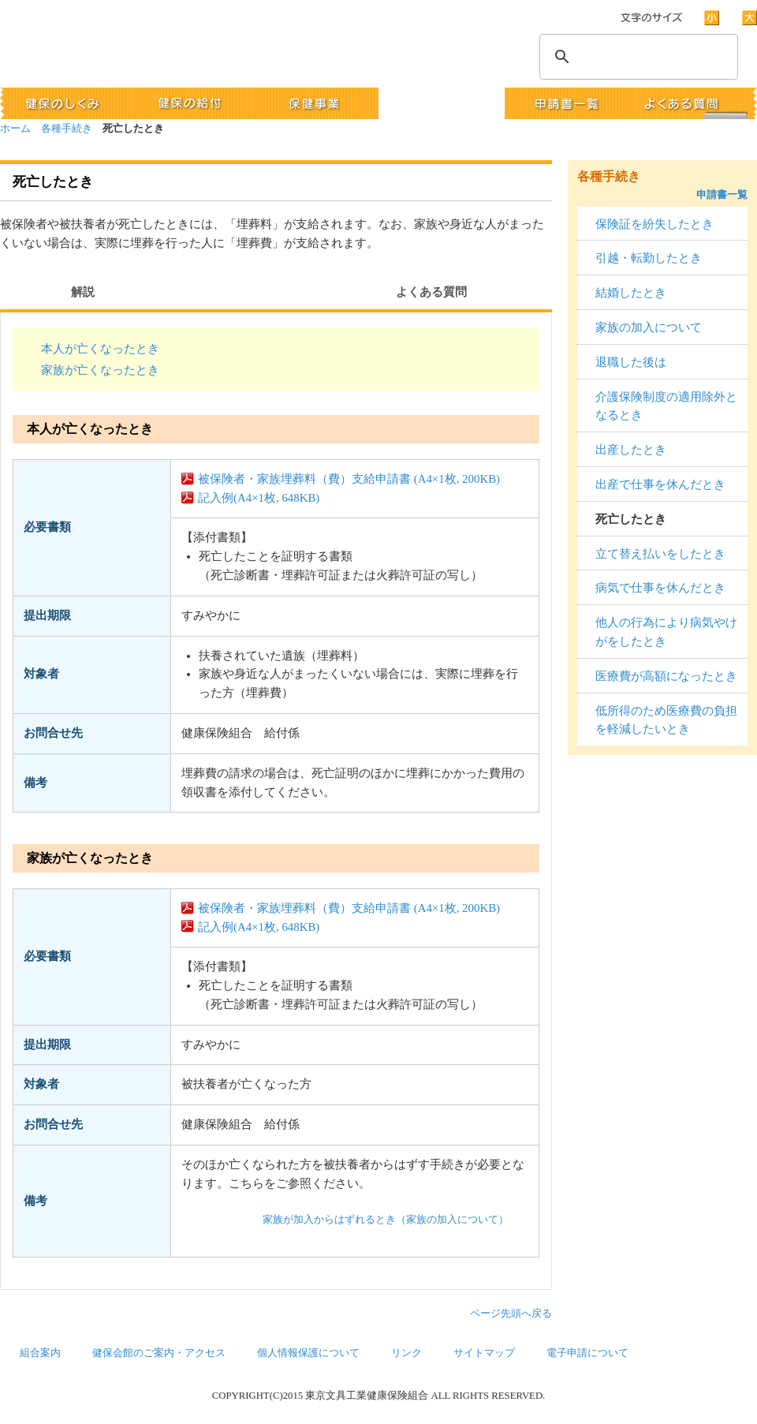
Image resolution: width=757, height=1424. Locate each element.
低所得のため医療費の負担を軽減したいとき (666, 720)
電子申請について (587, 1353)
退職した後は (630, 362)
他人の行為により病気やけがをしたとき (666, 632)
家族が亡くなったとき (100, 370)
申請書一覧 (722, 194)
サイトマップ (484, 1353)
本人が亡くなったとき (100, 348)
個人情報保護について (308, 1353)
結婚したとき (630, 292)
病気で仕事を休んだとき (660, 587)
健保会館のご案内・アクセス (159, 1353)
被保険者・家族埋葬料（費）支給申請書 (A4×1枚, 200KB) (349, 479)
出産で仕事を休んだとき (660, 484)
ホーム (15, 128)
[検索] (636, 56)
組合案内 (40, 1353)
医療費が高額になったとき (666, 676)
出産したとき (630, 449)
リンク (406, 1353)
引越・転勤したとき (648, 258)
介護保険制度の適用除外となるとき (666, 406)
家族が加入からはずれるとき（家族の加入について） (386, 1219)
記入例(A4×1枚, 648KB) (258, 497)
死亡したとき (630, 519)
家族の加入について (648, 327)
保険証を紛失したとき (654, 224)
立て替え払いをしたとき (660, 554)
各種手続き (66, 128)
